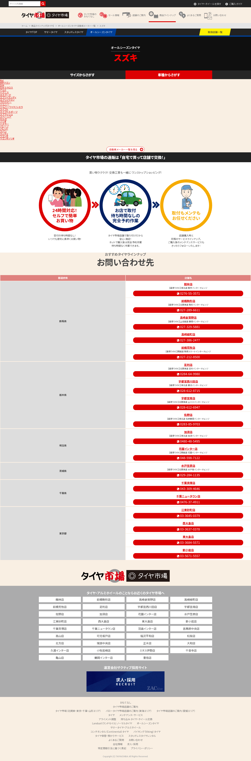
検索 (43, 3)
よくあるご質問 (116, 740)
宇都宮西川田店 (188, 381)
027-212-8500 (188, 356)
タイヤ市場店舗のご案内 (125, 706)
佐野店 (188, 415)
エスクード (5, 95)
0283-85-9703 (188, 424)
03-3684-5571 (188, 542)
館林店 (188, 284)
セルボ (3, 119)
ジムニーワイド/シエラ (11, 107)
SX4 (2, 85)
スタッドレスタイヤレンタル (142, 735)
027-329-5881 (188, 326)
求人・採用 (132, 744)
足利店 (188, 365)
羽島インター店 (147, 628)
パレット (4, 129)
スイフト (4, 109)
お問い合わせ (136, 740)
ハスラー (4, 124)
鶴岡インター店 (103, 658)
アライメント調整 (107, 719)
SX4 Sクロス (6, 87)
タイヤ (111, 715)
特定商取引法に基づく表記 (112, 748)
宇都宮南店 (188, 398)
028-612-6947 (188, 407)
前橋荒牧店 (188, 348)
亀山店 (60, 658)
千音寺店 (191, 650)
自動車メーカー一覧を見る (123, 149)
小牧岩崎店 (104, 650)
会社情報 (118, 744)
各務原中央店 (191, 628)
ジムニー (4, 104)
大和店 (191, 643)
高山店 (60, 636)
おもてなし (125, 702)
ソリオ (3, 121)
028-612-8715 (188, 390)
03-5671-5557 (188, 555)
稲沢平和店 (147, 636)
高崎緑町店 (188, 334)
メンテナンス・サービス (131, 715)
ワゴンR (4, 136)
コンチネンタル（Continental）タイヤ (110, 731)
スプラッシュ (6, 114)
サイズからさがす (82, 74)
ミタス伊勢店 (147, 650)
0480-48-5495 (188, 441)
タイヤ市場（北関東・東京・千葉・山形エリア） (78, 711)
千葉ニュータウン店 (188, 496)
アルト (3, 90)
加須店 (188, 432)
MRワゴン (5, 82)
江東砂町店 (188, 510)
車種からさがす (169, 74)
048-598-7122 (188, 457)
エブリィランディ (8, 97)
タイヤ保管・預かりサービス (109, 735)
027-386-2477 (188, 340)
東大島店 (188, 537)
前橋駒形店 (188, 301)
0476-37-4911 (188, 501)
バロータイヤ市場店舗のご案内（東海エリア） (129, 711)
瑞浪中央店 (104, 643)
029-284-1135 (188, 474)
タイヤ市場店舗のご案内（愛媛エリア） (176, 711)
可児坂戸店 (104, 636)
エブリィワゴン (7, 99)
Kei (2, 80)
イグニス (4, 92)
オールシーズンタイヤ (148, 723)
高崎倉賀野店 (188, 317)
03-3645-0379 (188, 515)
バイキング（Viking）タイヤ (147, 731)
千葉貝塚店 (188, 483)
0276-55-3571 (188, 293)
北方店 (60, 643)
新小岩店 (188, 550)
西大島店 (188, 523)
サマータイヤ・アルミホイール (125, 727)
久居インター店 (60, 650)
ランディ (4, 133)
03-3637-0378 (188, 529)
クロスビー (6, 102)
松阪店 (191, 636)
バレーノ (4, 126)
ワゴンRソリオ (7, 138)
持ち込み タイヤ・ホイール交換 (136, 719)
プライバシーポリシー (142, 748)
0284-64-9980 (188, 373)
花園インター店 (188, 449)
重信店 (147, 658)
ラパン (3, 131)
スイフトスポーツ (9, 112)
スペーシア (5, 116)
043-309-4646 (188, 488)
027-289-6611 (188, 309)
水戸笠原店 (188, 466)
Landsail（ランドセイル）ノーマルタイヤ (112, 723)
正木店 (147, 643)
